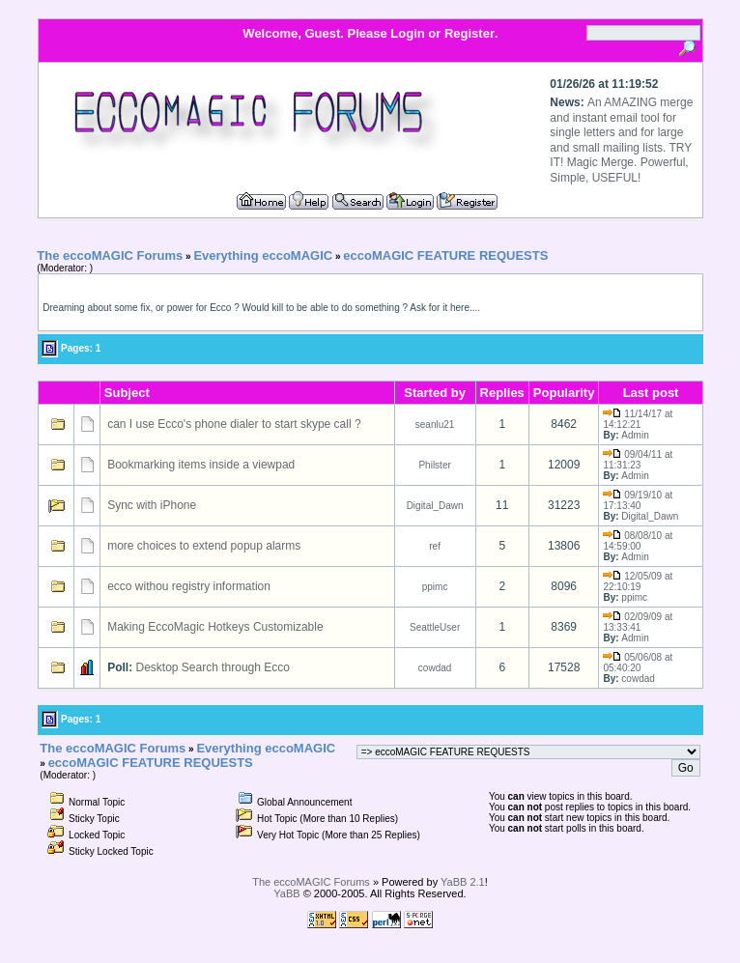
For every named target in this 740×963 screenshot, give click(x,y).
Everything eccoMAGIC (262, 255)
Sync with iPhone (151, 505)
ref (435, 546)
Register (469, 33)
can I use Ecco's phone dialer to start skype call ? (233, 424)
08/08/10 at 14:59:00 (637, 541)
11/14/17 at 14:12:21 (637, 419)
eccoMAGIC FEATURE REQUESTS (445, 255)
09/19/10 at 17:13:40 (637, 500)
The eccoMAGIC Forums (110, 255)
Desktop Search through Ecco (213, 667)
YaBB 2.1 (463, 882)
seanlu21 (435, 424)
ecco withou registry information (188, 586)
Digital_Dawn (435, 505)
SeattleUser (435, 627)
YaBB (286, 893)
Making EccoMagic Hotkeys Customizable (215, 627)
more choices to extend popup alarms (203, 545)
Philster (434, 465)
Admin (634, 435)
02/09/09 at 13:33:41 (637, 622)
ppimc (435, 586)
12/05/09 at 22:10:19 (637, 581)
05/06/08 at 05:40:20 (637, 662)
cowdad (434, 668)
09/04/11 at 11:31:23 (637, 459)
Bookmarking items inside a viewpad (201, 464)
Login (407, 33)
